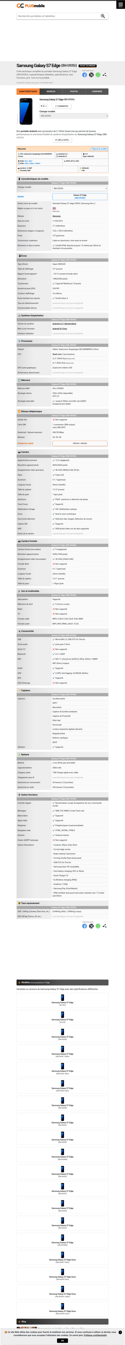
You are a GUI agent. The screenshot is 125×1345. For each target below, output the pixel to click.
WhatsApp (98, 75)
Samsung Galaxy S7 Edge (62, 1000)
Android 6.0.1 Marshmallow (64, 324)
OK (62, 1340)
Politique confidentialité (95, 1335)
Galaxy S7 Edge (80, 197)
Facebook (84, 75)
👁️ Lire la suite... (62, 140)
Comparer (97, 91)
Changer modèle (47, 111)
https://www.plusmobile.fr (32, 5)
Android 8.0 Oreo (60, 329)
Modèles (51, 91)
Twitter (91, 75)
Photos (74, 91)
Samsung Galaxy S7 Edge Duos (62, 1258)
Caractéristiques (28, 91)
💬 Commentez (61, 106)
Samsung (57, 216)
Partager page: (104, 75)
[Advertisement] (62, 40)
